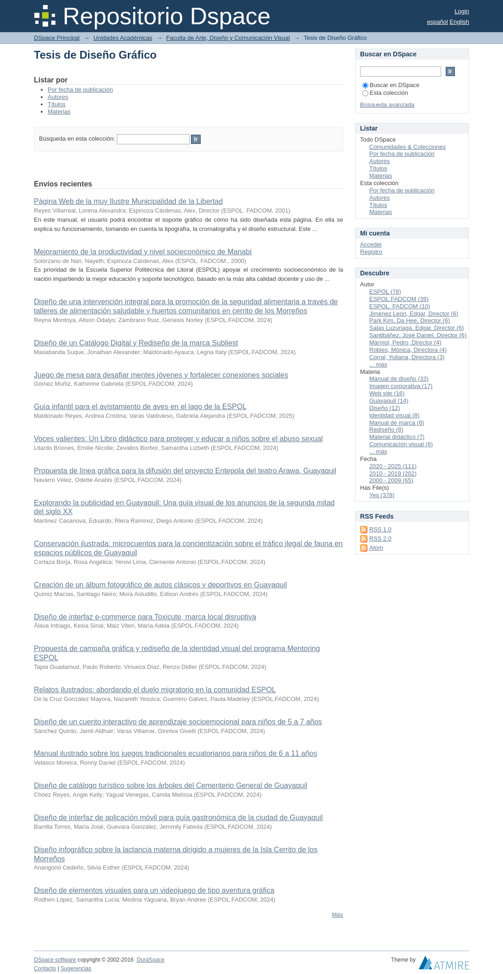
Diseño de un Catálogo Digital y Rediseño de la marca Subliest (136, 343)
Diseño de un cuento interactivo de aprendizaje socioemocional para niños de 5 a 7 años (178, 722)
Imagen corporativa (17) (400, 386)
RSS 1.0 (380, 529)
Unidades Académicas (123, 37)
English (459, 21)
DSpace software (55, 960)
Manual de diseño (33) (398, 378)
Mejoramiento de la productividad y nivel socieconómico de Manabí (143, 252)
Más (337, 914)
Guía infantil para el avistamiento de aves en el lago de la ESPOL (140, 406)
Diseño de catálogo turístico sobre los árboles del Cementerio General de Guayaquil (170, 785)
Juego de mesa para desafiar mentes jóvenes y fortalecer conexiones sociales (161, 375)
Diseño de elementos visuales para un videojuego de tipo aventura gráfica (154, 890)
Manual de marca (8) (396, 422)
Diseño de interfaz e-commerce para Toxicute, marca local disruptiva (145, 617)
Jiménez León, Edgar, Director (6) (413, 313)
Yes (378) (381, 495)
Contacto (45, 968)
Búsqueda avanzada (387, 104)
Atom (376, 547)
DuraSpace (150, 960)
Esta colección (385, 92)
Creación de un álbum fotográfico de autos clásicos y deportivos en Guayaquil (160, 585)
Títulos (57, 104)
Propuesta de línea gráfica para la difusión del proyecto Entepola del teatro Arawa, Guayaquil (185, 471)
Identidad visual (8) (394, 415)
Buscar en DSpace (390, 85)
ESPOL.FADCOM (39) (398, 298)
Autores (58, 96)
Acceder (371, 244)
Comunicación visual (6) (401, 444)
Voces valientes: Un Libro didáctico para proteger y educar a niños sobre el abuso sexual (178, 439)
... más (378, 364)
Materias (59, 111)
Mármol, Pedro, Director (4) (405, 342)
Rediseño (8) (386, 429)
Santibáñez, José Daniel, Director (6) (417, 335)
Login (461, 11)
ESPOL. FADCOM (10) (399, 306)
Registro (371, 251)
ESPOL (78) (385, 291)
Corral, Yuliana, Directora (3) (407, 357)
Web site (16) (387, 393)
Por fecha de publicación (80, 89)
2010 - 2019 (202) (392, 473)
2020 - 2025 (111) (392, 466)
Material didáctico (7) (397, 436)
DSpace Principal (57, 37)
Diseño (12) (384, 408)
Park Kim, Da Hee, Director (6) (409, 320)
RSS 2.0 (380, 538)
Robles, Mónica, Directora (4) (408, 349)
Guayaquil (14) (388, 400)
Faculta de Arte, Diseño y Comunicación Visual (228, 37)
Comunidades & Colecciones (407, 146)
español (437, 21)
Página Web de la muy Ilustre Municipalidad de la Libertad (128, 201)
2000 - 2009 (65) (391, 480)
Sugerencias (75, 968)
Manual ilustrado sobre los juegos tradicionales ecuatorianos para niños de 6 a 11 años (175, 753)
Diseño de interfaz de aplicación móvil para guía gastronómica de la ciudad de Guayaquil (178, 817)
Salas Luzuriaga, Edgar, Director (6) (416, 327)
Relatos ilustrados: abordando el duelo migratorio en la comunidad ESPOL (155, 690)
